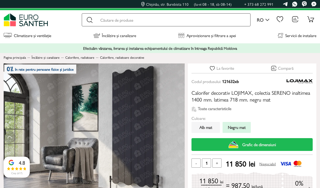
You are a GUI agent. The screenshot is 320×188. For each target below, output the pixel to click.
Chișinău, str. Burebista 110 (186, 4)
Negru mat (237, 127)
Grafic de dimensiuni (252, 144)
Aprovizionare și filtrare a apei (207, 35)
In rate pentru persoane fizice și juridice (43, 70)
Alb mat (205, 127)
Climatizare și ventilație (27, 35)
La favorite (225, 68)
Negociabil (267, 163)
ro (263, 20)
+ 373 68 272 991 (259, 4)
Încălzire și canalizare (114, 35)
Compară (286, 68)
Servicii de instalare (297, 35)
